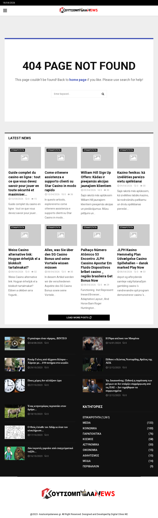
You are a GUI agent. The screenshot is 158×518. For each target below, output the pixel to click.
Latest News (19, 138)
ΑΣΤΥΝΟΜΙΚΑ (91, 444)
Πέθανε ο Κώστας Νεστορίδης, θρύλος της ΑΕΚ (129, 361)
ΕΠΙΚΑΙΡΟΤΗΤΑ (17, 150)
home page (77, 80)
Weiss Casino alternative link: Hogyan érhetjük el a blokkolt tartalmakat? (24, 258)
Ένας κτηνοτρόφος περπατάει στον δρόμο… (47, 408)
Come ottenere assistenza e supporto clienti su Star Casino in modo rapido (60, 181)
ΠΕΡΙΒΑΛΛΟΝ (91, 466)
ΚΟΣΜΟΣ (88, 439)
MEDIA (87, 422)
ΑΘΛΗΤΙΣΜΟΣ (91, 455)
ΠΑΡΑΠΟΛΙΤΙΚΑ (92, 433)
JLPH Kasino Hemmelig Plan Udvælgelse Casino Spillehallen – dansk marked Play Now (132, 258)
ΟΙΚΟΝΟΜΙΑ (90, 449)
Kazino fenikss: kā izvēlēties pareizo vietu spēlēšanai (131, 177)
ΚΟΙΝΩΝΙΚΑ (90, 428)
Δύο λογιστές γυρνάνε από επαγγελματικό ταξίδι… (50, 450)
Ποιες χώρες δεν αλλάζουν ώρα (44, 380)
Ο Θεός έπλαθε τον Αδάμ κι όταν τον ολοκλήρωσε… (48, 429)
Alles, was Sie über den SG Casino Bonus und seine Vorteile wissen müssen (59, 258)
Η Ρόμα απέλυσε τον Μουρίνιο (122, 338)
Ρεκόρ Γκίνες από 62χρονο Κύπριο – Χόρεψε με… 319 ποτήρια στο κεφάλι (48, 361)
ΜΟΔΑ (87, 460)
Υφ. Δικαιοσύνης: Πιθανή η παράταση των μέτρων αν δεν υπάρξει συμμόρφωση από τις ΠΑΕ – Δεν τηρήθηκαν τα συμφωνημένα (129, 385)
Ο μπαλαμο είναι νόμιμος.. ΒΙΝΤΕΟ (47, 338)
